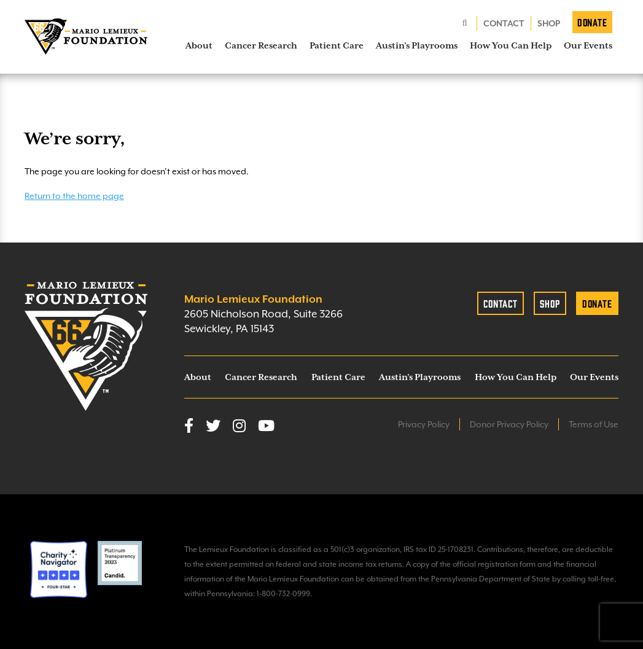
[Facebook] (188, 426)
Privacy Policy (424, 424)
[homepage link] (86, 36)
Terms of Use (593, 424)
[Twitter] (213, 426)
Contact (503, 23)
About (198, 45)
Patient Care (337, 45)
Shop (548, 23)
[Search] (464, 23)
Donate (592, 22)
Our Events (588, 45)
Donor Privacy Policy (509, 424)
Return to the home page (74, 196)
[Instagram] (239, 426)
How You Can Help (510, 45)
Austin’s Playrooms (417, 45)
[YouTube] (266, 426)
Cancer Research (261, 45)
